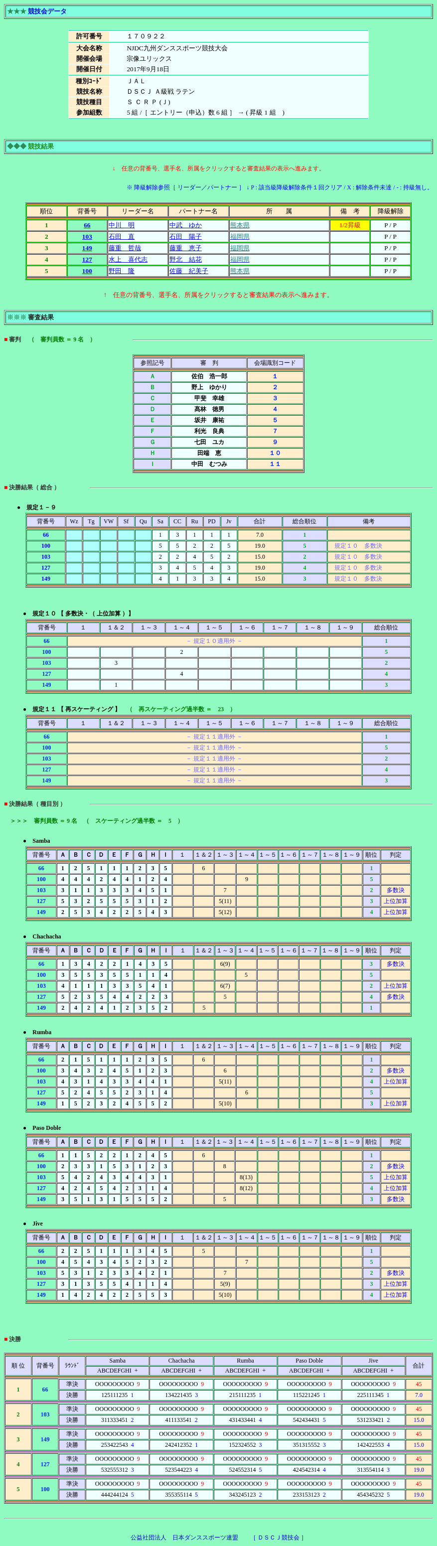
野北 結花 (185, 259)
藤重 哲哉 (125, 248)
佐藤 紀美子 (188, 271)
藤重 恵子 (185, 248)
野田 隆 (122, 271)
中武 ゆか (185, 225)
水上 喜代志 (128, 259)
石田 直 (122, 236)
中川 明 (122, 225)
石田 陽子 (185, 236)
